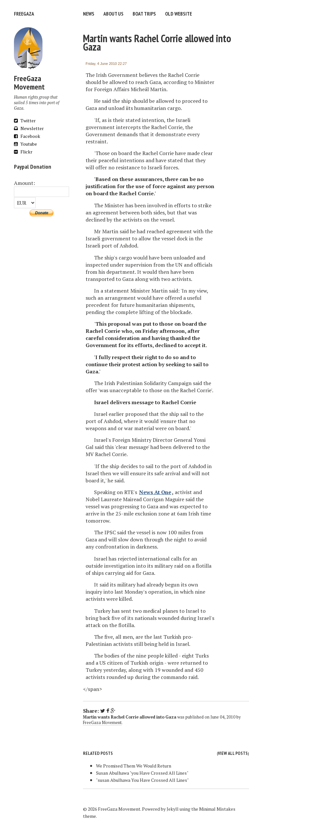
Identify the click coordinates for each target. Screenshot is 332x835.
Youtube (25, 144)
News (88, 13)
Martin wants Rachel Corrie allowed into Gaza (157, 42)
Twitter (25, 120)
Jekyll (173, 809)
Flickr (23, 152)
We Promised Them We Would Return (133, 766)
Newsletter (29, 128)
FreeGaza (24, 13)
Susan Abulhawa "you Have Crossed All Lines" (142, 773)
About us (113, 13)
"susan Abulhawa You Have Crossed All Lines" (142, 780)
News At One (155, 492)
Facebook (27, 136)
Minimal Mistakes (217, 809)
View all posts (233, 753)
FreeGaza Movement (102, 722)
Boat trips (144, 13)
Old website (178, 13)
